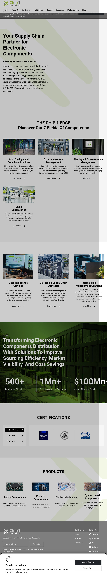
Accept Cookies (88, 562)
